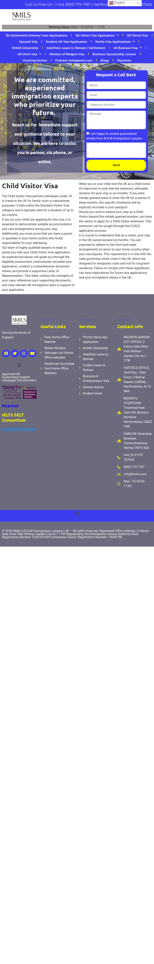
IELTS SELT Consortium (14, 417)
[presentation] (116, 150)
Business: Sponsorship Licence (114, 54)
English (117, 3)
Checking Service (35, 60)
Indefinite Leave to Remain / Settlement (75, 47)
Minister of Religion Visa (66, 54)
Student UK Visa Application (66, 41)
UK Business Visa (127, 47)
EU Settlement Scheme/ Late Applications (36, 35)
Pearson (10, 405)
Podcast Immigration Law (73, 60)
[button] (19, 365)
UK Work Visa (29, 54)
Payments (124, 60)
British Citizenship (25, 47)
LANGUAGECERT (19, 429)
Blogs (105, 60)
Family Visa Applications (115, 41)
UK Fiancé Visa (137, 35)
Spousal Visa (28, 41)
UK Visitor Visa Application (97, 35)
